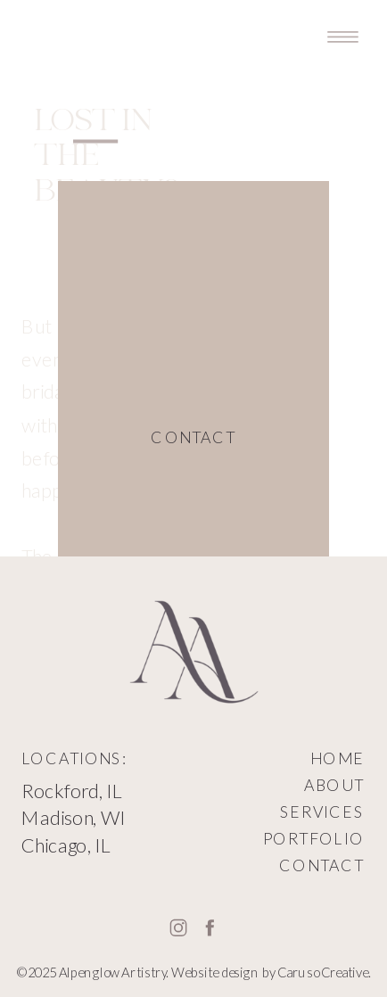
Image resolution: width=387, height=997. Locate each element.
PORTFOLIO (314, 838)
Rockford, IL (72, 790)
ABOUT (334, 785)
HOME (337, 759)
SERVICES (322, 811)
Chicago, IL (66, 844)
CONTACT (321, 865)
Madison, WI (73, 817)
